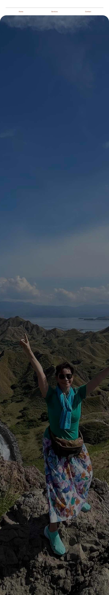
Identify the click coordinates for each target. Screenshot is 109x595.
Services (54, 11)
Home (21, 11)
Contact (88, 11)
